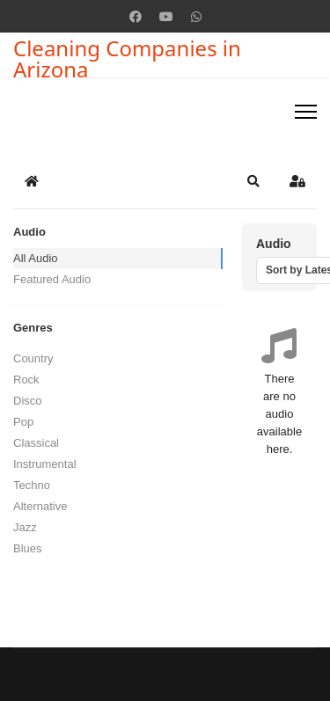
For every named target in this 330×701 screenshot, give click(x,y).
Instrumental (45, 464)
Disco (27, 400)
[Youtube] (166, 16)
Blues (27, 548)
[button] (253, 181)
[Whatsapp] (196, 16)
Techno (31, 485)
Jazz (25, 527)
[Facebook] (135, 16)
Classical (36, 442)
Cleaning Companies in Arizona (127, 59)
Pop (23, 421)
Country (33, 358)
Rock (26, 379)
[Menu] (306, 111)
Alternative (40, 506)
